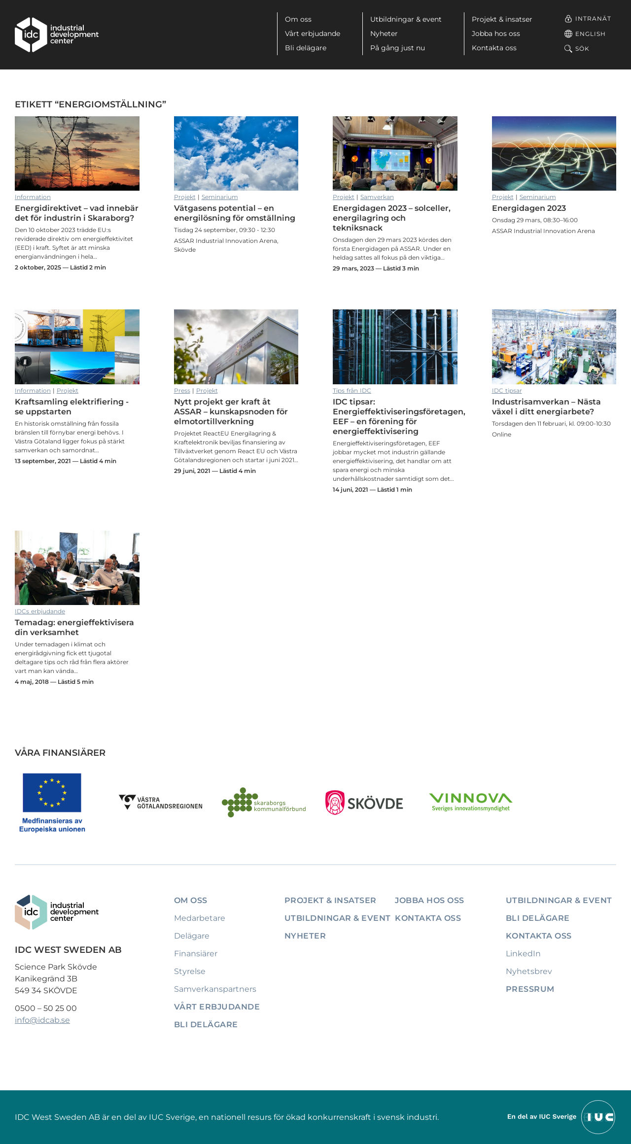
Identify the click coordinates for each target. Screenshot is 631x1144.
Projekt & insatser (502, 19)
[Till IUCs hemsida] (562, 1116)
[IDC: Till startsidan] (57, 34)
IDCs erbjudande (40, 611)
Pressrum (530, 989)
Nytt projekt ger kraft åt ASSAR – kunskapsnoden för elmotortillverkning (236, 346)
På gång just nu (397, 47)
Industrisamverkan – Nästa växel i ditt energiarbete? (554, 346)
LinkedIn (523, 953)
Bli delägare (305, 47)
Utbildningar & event (406, 19)
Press (182, 390)
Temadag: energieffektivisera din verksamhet (77, 568)
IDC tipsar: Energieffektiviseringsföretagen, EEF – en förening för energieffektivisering (395, 346)
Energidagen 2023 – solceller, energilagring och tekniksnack (395, 153)
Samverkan (377, 197)
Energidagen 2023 (554, 153)
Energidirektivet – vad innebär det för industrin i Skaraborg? (77, 153)
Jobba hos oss (496, 33)
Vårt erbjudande (312, 33)
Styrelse (190, 971)
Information (33, 197)
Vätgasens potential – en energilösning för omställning (236, 153)
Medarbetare (199, 918)
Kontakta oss (494, 47)
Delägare (192, 936)
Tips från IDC (352, 390)
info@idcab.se (42, 1020)
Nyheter (384, 33)
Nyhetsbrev (529, 971)
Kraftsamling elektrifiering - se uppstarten (77, 346)
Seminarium (220, 197)
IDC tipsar (507, 390)
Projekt (185, 197)
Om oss (298, 19)
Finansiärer (195, 953)
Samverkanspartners (215, 989)
